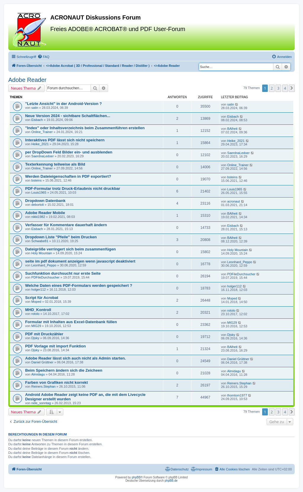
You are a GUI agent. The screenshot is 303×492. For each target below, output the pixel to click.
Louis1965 (38, 192)
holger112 (38, 289)
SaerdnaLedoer (42, 156)
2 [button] (272, 88)
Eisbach (37, 120)
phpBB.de (171, 480)
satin (34, 107)
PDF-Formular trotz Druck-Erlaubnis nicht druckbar (72, 188)
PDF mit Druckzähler (44, 334)
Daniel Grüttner (42, 362)
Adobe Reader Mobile (45, 213)
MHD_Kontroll (38, 310)
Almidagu (38, 374)
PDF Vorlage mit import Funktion (55, 346)
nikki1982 (38, 217)
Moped (36, 301)
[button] (292, 88)
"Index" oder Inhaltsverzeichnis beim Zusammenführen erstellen (85, 128)
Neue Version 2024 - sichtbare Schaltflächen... (67, 116)
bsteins (36, 180)
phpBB (136, 477)
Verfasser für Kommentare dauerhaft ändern (66, 225)
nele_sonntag (41, 403)
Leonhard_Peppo (43, 265)
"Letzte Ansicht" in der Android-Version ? (63, 103)
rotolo (35, 313)
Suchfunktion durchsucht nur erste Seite (63, 273)
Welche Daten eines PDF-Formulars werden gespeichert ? (78, 285)
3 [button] (278, 88)
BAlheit (232, 128)
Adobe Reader (27, 80)
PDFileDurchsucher (45, 277)
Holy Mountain (41, 253)
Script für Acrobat (41, 297)
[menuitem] (43, 56)
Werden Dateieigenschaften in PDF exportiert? (68, 176)
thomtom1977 (237, 395)
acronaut (233, 201)
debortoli (37, 204)
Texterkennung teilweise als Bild (55, 164)
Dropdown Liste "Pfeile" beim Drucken (61, 237)
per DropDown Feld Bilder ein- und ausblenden (68, 152)
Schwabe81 (40, 241)
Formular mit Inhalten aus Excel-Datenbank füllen (71, 322)
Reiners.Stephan (43, 386)
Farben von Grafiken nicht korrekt (56, 382)
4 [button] (285, 88)
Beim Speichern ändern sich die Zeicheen (63, 370)
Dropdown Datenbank (45, 200)
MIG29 (36, 326)
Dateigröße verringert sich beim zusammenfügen (70, 249)
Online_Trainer (42, 132)
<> (98, 65)
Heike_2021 (40, 144)
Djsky (35, 338)
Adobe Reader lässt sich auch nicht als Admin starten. (75, 358)
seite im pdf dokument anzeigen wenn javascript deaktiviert (80, 261)
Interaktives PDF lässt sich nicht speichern (64, 140)
